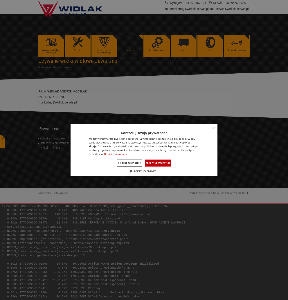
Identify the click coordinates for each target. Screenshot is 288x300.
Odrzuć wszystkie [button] (124, 162)
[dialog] (144, 150)
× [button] (213, 128)
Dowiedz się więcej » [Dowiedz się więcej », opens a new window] (115, 154)
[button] (144, 171)
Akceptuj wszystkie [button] (162, 162)
